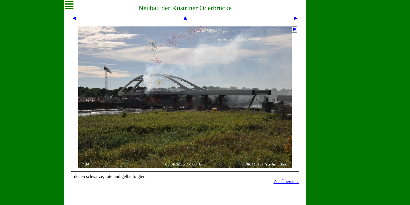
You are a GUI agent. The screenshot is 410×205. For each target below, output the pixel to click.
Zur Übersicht (286, 181)
